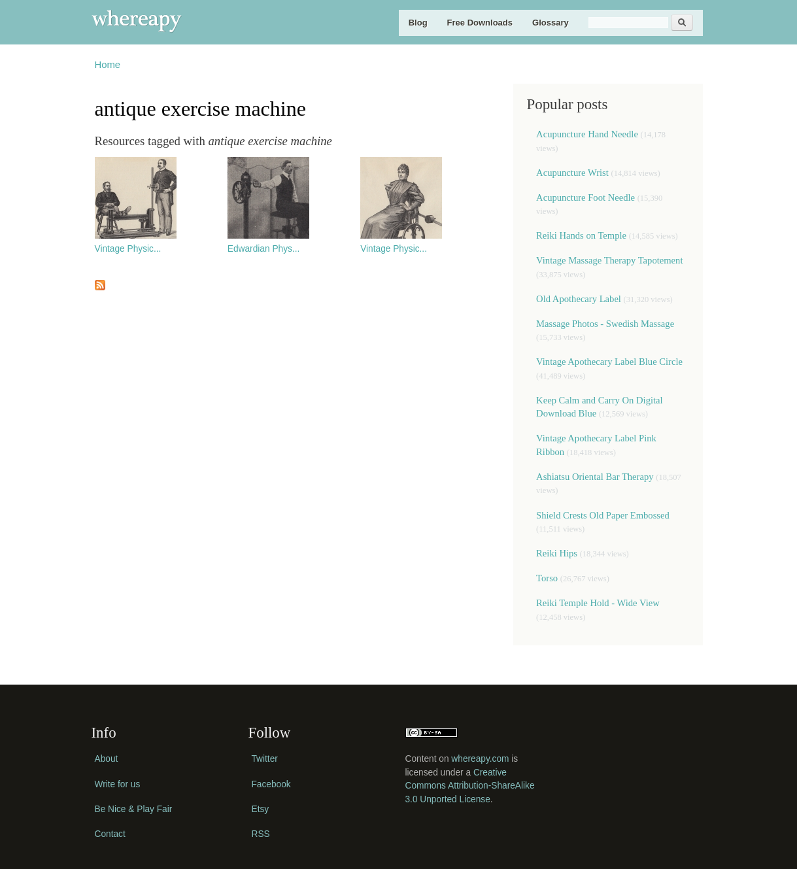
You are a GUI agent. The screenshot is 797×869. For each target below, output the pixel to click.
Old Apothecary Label (578, 299)
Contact (110, 834)
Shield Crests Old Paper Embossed (603, 515)
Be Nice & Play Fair (134, 809)
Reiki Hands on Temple (581, 235)
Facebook (271, 784)
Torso (548, 578)
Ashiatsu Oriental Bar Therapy (594, 476)
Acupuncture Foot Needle (585, 197)
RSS (261, 834)
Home (108, 65)
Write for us (118, 784)
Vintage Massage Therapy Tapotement (609, 260)
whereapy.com (480, 759)
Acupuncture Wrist (572, 172)
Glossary (550, 22)
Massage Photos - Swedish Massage (605, 323)
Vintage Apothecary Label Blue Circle (609, 361)
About (106, 759)
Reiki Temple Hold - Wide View (598, 603)
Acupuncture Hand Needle (587, 134)
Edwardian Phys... (263, 249)
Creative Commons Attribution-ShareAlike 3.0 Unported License (470, 786)
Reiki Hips (556, 553)
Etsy (260, 809)
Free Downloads (480, 22)
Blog (418, 22)
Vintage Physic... (128, 249)
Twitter (265, 759)
